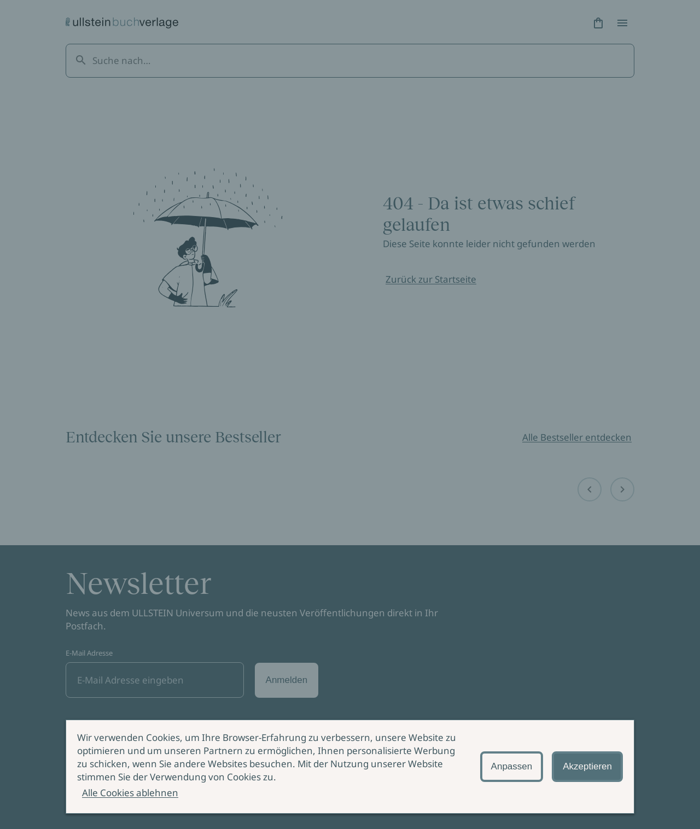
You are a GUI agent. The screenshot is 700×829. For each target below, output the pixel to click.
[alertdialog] (350, 767)
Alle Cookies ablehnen (130, 792)
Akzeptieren (587, 766)
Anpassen (512, 766)
